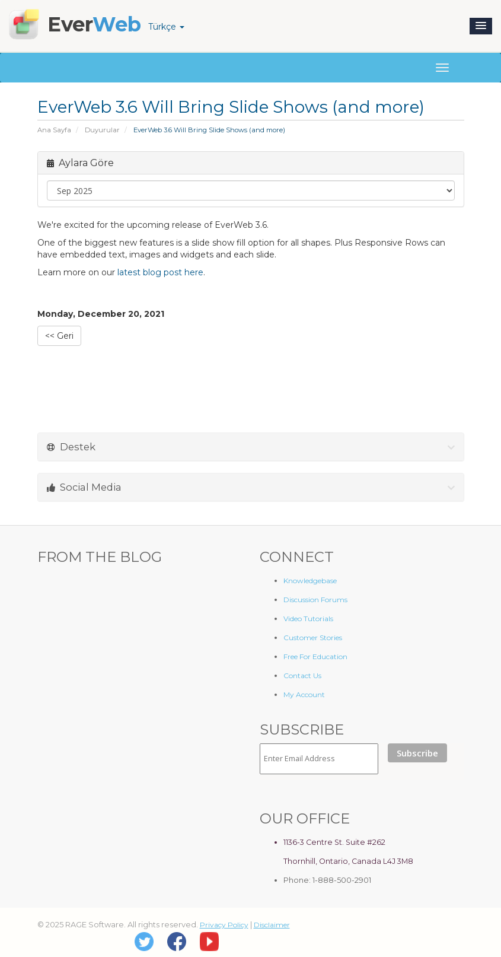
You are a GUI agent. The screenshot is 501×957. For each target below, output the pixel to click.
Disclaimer (272, 924)
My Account (304, 694)
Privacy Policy (224, 924)
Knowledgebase (310, 580)
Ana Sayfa (54, 130)
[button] (481, 26)
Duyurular (102, 130)
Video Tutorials (308, 618)
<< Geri (59, 335)
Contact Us (302, 675)
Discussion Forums (315, 599)
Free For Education (315, 656)
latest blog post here (160, 272)
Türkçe (166, 26)
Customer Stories (312, 637)
